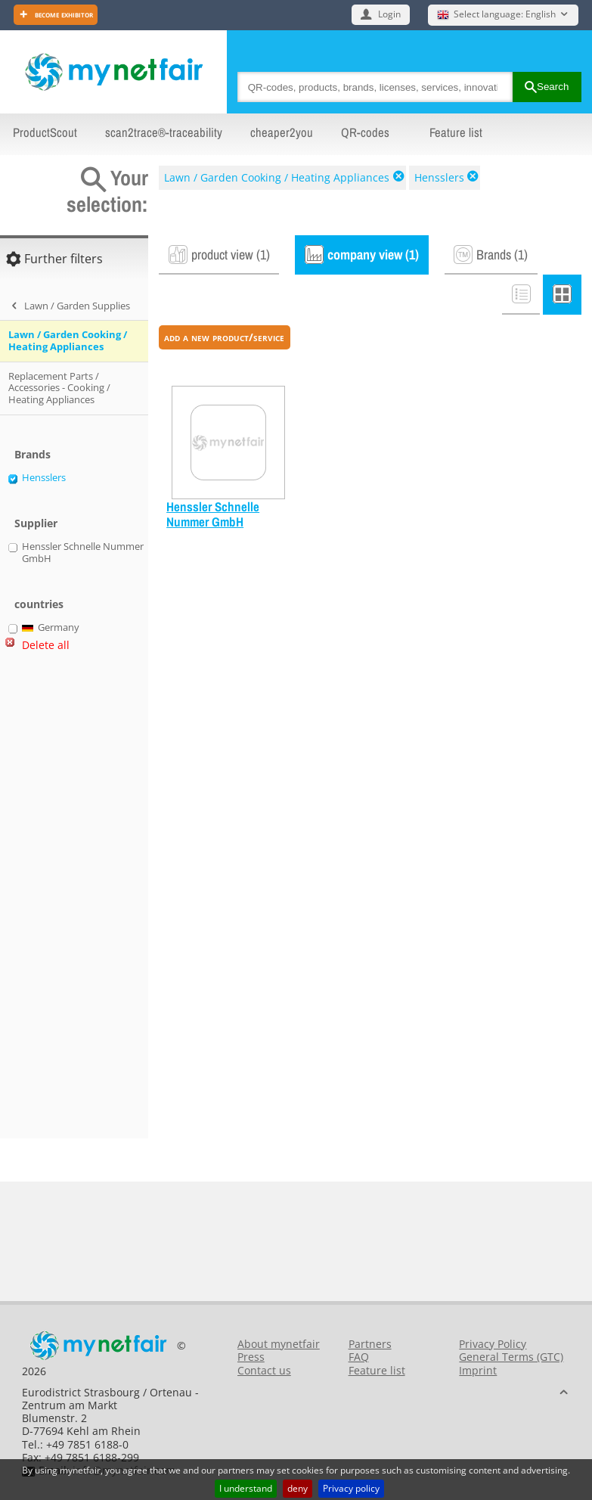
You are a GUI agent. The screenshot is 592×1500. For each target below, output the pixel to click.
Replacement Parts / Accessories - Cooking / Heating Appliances (59, 387)
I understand (245, 1488)
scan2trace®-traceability (163, 132)
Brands (32, 454)
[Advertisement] (68, 901)
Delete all (46, 645)
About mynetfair (278, 1344)
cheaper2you (281, 132)
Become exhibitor (63, 14)
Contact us (264, 1370)
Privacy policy (351, 1488)
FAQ (359, 1356)
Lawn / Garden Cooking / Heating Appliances (276, 177)
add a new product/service (224, 337)
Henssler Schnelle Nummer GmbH (212, 514)
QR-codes (365, 132)
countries (39, 604)
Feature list (455, 132)
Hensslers (439, 177)
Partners (370, 1344)
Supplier (35, 523)
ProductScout (45, 132)
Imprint (478, 1370)
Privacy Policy (492, 1344)
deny (297, 1488)
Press (251, 1356)
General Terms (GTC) (511, 1356)
